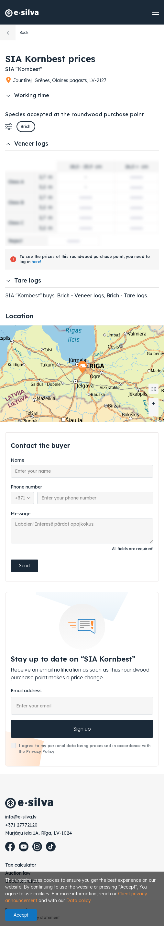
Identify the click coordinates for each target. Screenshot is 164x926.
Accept (21, 915)
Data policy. (79, 900)
